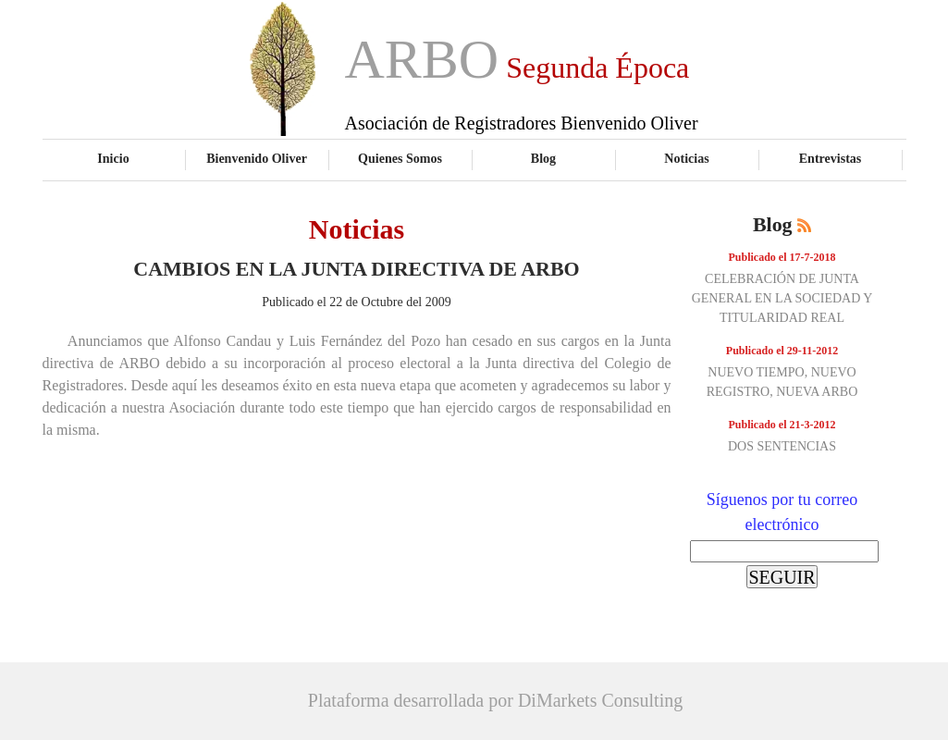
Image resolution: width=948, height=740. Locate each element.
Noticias (686, 158)
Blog (543, 158)
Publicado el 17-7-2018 (782, 257)
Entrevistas (830, 158)
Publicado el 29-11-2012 (782, 350)
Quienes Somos (400, 158)
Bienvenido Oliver (256, 158)
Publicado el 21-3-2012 (782, 424)
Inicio (113, 158)
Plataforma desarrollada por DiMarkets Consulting (495, 700)
